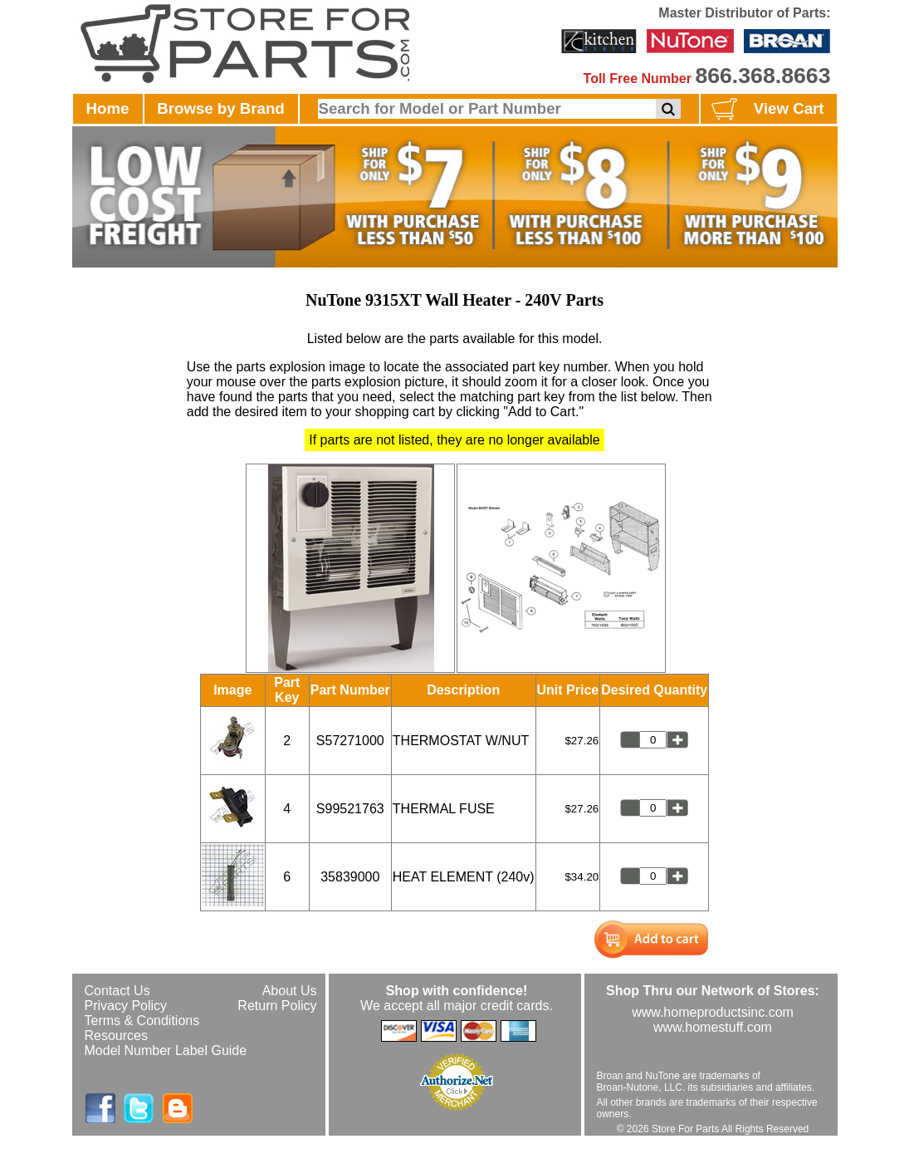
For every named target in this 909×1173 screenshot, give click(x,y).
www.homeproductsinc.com (713, 1012)
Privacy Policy (126, 1006)
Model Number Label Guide (166, 1050)
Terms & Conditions (142, 1020)
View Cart (765, 110)
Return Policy (276, 1006)
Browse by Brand (220, 108)
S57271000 (350, 741)
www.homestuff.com (712, 1027)
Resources (116, 1035)
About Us (289, 991)
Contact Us (117, 991)
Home (108, 108)
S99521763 (350, 809)
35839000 (349, 877)
